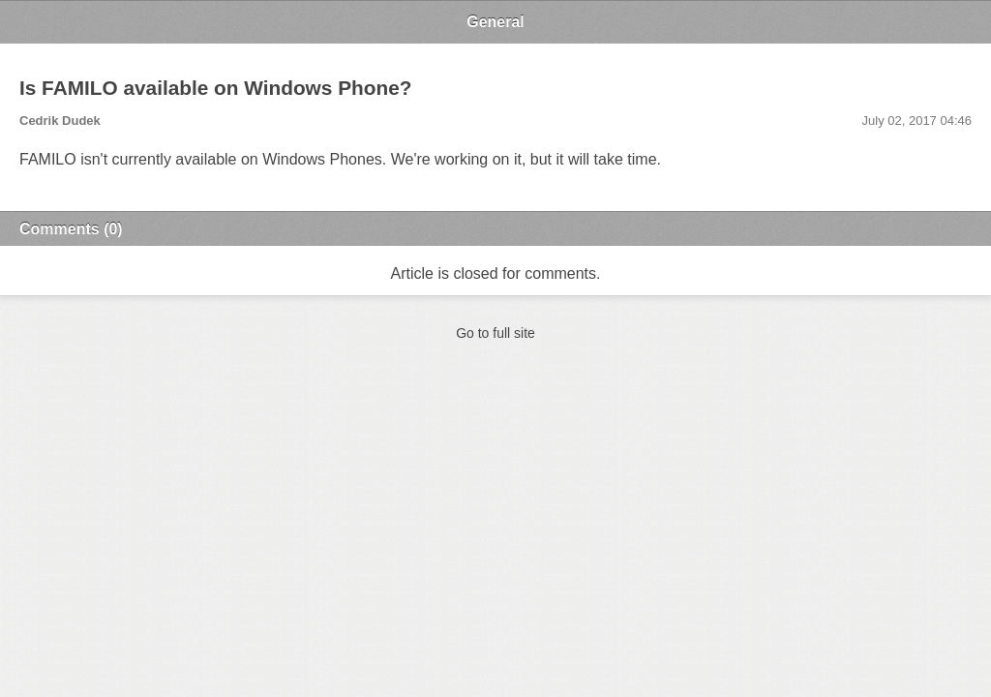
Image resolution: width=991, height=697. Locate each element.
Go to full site (495, 333)
